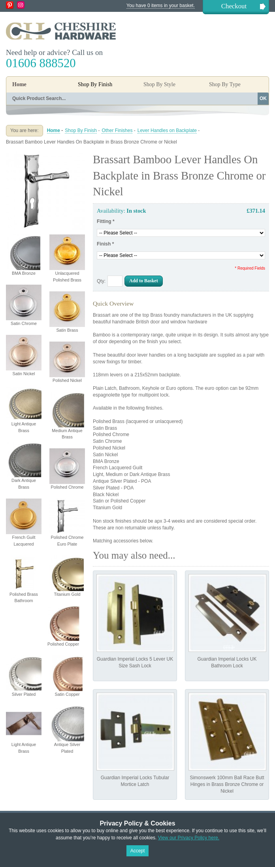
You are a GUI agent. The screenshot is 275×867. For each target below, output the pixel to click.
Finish (105, 244)
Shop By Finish (81, 130)
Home (19, 84)
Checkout (234, 6)
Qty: (101, 281)
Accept (137, 851)
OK (263, 98)
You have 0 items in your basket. (160, 5)
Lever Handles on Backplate (167, 130)
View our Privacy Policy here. (188, 838)
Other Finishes (117, 130)
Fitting (106, 221)
